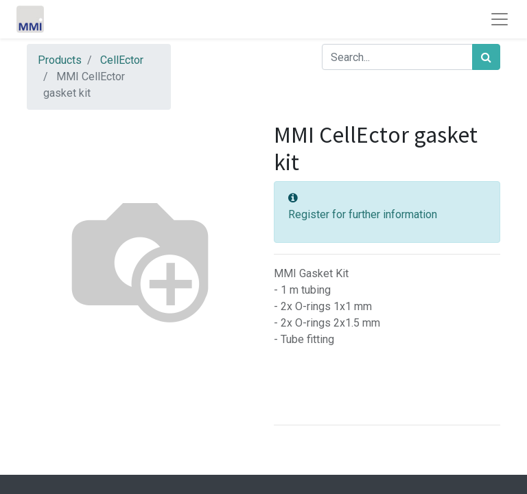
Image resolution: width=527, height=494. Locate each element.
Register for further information (362, 214)
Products (60, 60)
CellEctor (121, 60)
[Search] (486, 57)
